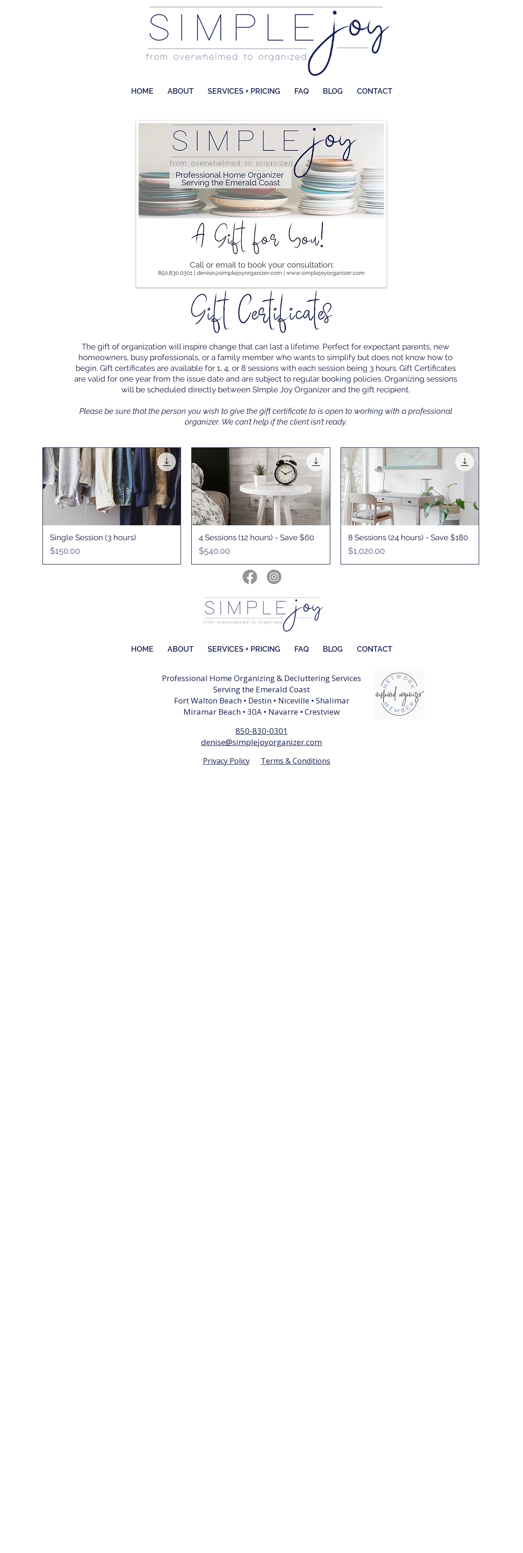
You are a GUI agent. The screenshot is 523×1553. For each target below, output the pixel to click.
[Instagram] (274, 577)
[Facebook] (250, 577)
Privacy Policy (226, 761)
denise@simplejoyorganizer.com (261, 742)
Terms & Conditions (295, 761)
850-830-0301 (262, 730)
